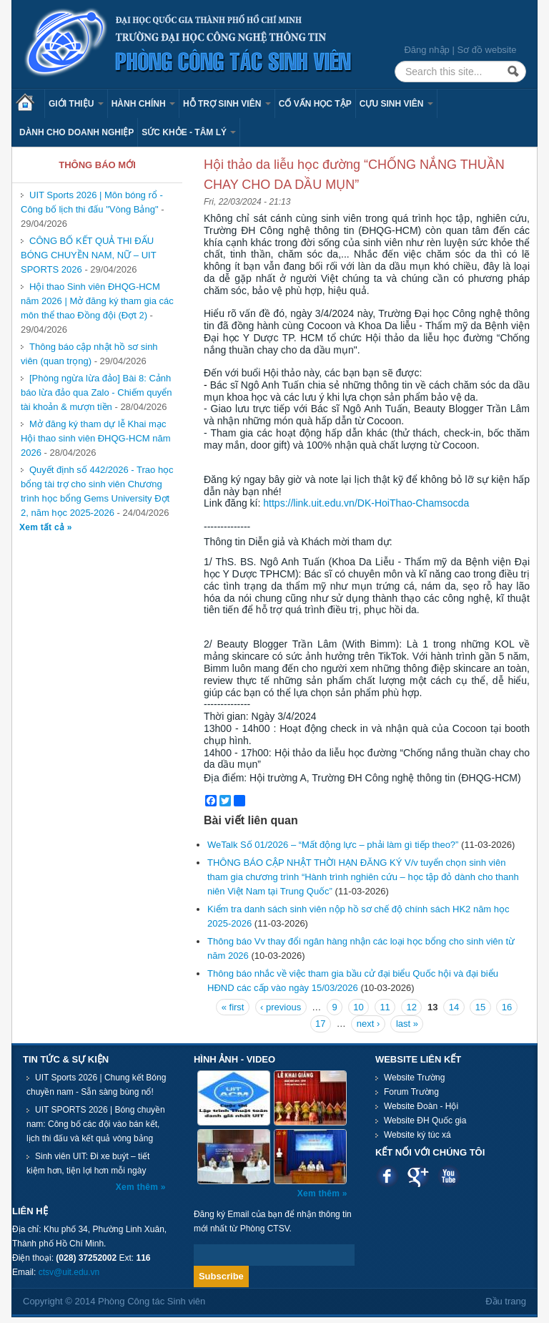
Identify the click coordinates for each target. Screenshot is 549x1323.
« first (233, 1007)
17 (320, 1023)
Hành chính (143, 104)
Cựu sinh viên (396, 104)
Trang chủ (30, 103)
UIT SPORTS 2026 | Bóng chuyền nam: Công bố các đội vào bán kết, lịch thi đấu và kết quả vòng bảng (95, 1124)
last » (407, 1023)
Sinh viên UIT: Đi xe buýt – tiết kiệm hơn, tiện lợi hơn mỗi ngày (87, 1163)
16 (507, 1007)
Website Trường (414, 1078)
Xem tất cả (43, 527)
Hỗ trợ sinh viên (227, 104)
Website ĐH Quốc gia (425, 1120)
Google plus (418, 1176)
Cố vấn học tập (315, 104)
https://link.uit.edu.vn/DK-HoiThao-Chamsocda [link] (366, 503)
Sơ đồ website (486, 49)
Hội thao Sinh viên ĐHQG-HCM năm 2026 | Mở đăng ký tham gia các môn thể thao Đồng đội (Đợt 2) (97, 301)
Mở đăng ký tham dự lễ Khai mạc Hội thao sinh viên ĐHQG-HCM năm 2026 (96, 438)
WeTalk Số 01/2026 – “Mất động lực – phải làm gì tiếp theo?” (332, 844)
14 (454, 1007)
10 (358, 1007)
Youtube (448, 1176)
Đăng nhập (426, 49)
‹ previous (280, 1007)
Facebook (387, 1176)
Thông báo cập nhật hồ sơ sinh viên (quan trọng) (89, 353)
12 (411, 1007)
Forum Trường (411, 1092)
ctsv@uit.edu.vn (69, 1272)
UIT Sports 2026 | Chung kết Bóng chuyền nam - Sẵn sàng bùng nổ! (96, 1085)
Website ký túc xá (417, 1135)
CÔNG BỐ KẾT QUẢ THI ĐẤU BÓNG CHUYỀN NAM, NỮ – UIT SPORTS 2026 (89, 255)
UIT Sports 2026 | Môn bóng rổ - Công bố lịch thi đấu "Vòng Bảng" (92, 202)
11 (385, 1007)
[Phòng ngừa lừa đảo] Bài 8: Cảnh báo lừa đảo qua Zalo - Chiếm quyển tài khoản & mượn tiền (96, 392)
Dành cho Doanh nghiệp (76, 132)
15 (480, 1007)
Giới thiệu (76, 104)
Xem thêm (138, 1187)
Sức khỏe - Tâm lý (189, 132)
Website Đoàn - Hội (421, 1106)
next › (368, 1023)
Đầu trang (505, 1301)
